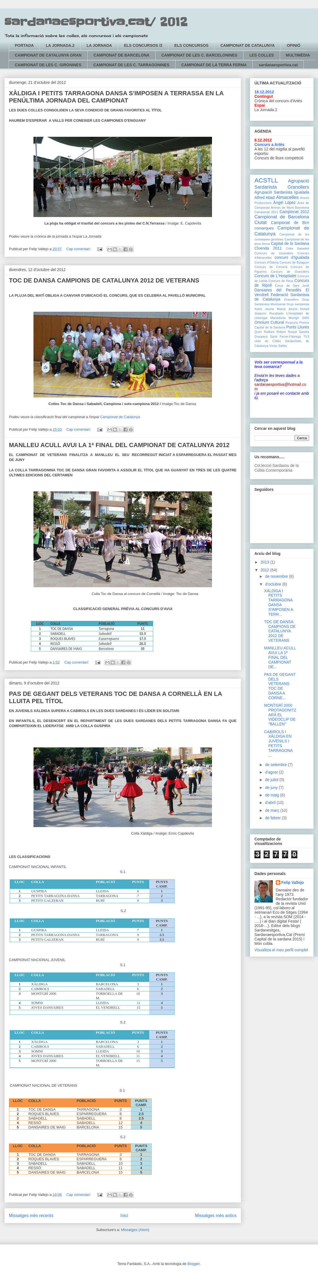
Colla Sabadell (297, 248)
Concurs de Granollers (290, 271)
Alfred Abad (264, 197)
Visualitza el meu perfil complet (281, 950)
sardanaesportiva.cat (278, 65)
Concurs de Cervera (270, 267)
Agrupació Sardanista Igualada (281, 192)
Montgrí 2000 (299, 318)
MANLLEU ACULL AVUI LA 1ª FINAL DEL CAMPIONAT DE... (280, 657)
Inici (124, 1215)
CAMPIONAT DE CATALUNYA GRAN (48, 55)
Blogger (193, 1264)
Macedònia (278, 318)
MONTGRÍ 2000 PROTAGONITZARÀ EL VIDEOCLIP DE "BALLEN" (280, 714)
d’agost (272, 772)
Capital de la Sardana (290, 243)
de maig (272, 795)
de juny (272, 787)
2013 (265, 562)
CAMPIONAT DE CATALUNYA (247, 45)
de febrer (273, 818)
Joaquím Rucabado (268, 313)
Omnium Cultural (269, 322)
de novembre (277, 576)
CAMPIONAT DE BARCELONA (121, 55)
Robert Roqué (286, 331)
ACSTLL (266, 180)
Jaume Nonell (298, 309)
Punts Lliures (297, 327)
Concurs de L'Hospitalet (275, 276)
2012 (265, 570)
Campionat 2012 (294, 211)
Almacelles (287, 197)
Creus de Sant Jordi (292, 285)
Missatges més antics (216, 1215)
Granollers (291, 299)
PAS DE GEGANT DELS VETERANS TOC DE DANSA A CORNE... (280, 686)
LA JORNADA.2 (60, 45)
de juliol (272, 779)
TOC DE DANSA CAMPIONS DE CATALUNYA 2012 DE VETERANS (104, 280)
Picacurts (291, 322)
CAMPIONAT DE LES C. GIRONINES (48, 65)
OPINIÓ (293, 45)
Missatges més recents (31, 1215)
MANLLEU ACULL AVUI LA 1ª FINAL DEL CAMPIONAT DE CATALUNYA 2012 (119, 445)
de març (272, 810)
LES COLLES (261, 55)
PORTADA (24, 45)
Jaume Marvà (275, 309)
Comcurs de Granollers (273, 253)
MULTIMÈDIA (298, 55)
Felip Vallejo (292, 882)
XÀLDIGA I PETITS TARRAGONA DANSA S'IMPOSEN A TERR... (278, 602)
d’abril (270, 802)
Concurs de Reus (281, 280)
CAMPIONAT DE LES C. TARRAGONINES (131, 65)
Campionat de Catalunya (120, 417)
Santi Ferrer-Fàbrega (285, 336)
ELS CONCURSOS (191, 45)
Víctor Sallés (278, 345)
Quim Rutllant (264, 331)
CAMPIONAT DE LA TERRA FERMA (214, 65)
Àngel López (284, 202)
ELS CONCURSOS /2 (143, 45)
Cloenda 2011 (268, 248)
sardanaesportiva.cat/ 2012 (95, 22)
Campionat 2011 (266, 212)
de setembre (276, 764)
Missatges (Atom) (135, 1230)
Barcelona (302, 207)
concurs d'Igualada (291, 257)
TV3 (306, 336)
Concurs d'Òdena (266, 262)
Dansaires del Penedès (277, 290)
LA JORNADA (99, 45)
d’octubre (273, 584)
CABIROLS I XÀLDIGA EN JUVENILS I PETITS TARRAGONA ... (278, 743)
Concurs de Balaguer (294, 262)
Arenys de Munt (282, 207)
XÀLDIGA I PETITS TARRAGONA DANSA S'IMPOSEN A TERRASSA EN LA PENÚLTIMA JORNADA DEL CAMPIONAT (116, 97)
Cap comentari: (79, 249)
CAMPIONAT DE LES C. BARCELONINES (199, 55)
